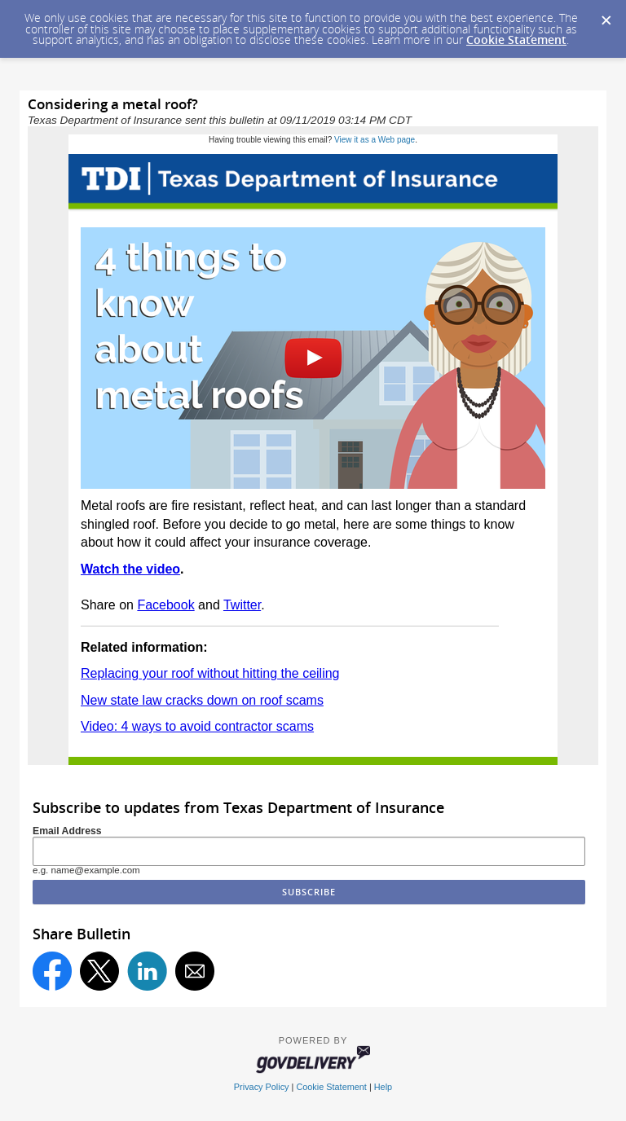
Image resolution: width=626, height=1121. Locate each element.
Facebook (165, 605)
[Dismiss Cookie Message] (605, 15)
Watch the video (130, 569)
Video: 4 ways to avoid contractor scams (197, 726)
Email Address (67, 831)
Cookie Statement (516, 39)
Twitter (242, 605)
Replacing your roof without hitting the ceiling (210, 673)
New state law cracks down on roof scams (202, 700)
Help (383, 1087)
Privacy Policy (261, 1087)
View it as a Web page (374, 139)
